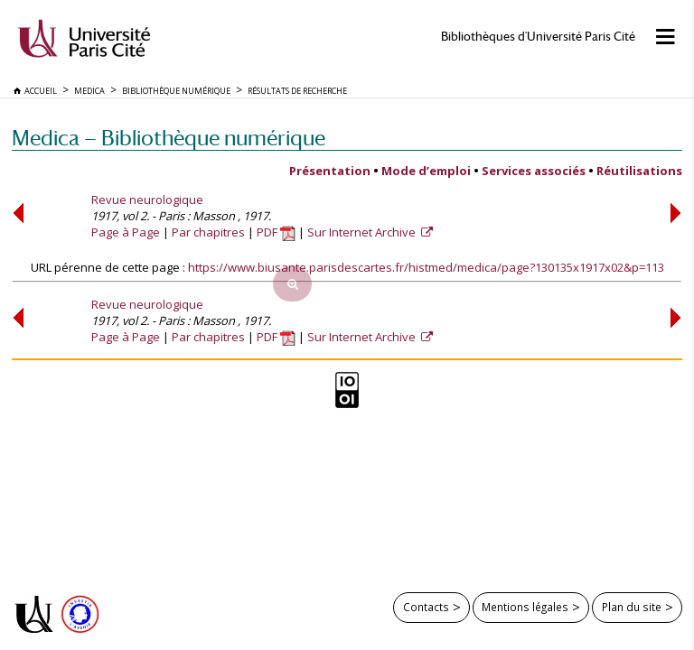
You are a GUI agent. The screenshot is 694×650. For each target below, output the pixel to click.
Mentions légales (525, 606)
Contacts (426, 606)
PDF (276, 232)
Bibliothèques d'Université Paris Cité (538, 36)
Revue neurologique (147, 199)
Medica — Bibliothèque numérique (168, 137)
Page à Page (125, 232)
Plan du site (631, 606)
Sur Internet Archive (362, 232)
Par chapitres (208, 232)
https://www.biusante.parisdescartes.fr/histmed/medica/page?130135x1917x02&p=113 (426, 267)
